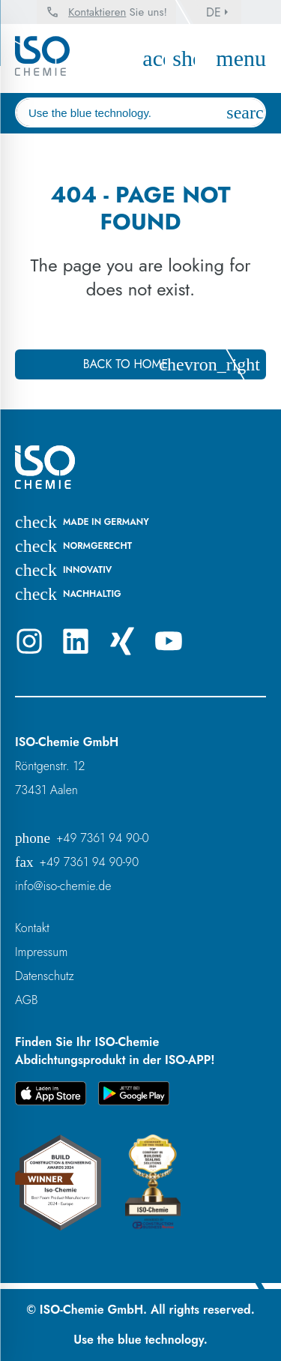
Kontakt (32, 928)
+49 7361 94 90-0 (82, 838)
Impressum (41, 952)
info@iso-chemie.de (63, 886)
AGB (26, 1000)
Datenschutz (44, 976)
